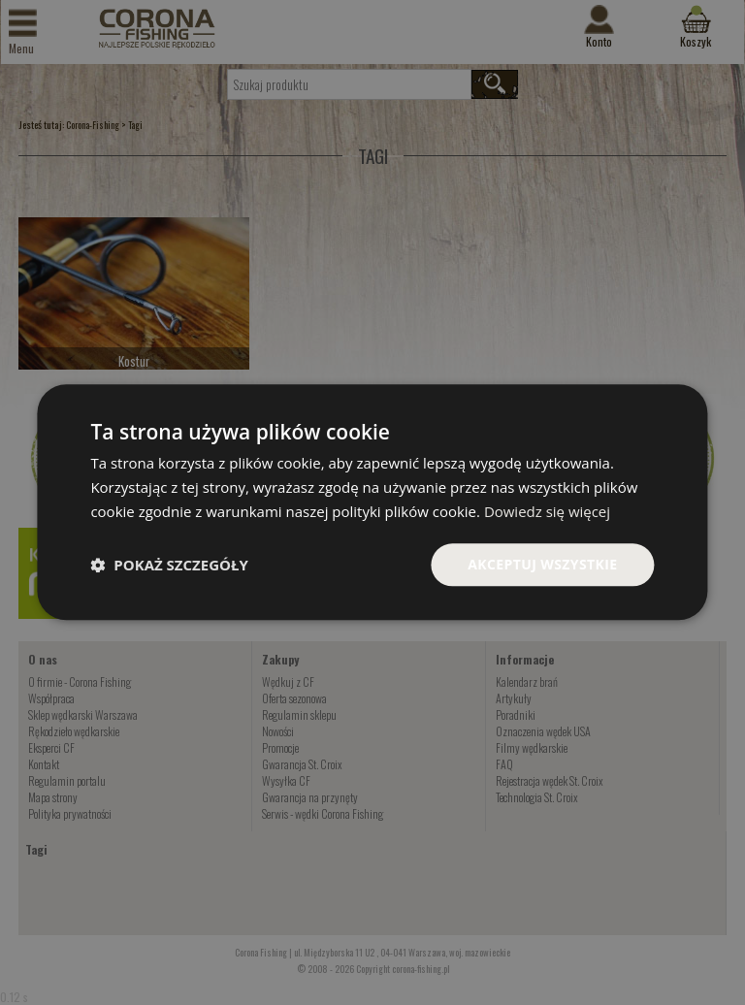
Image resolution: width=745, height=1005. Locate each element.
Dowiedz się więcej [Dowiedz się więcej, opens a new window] (547, 511)
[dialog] (372, 502)
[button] (168, 564)
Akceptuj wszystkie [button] (542, 564)
